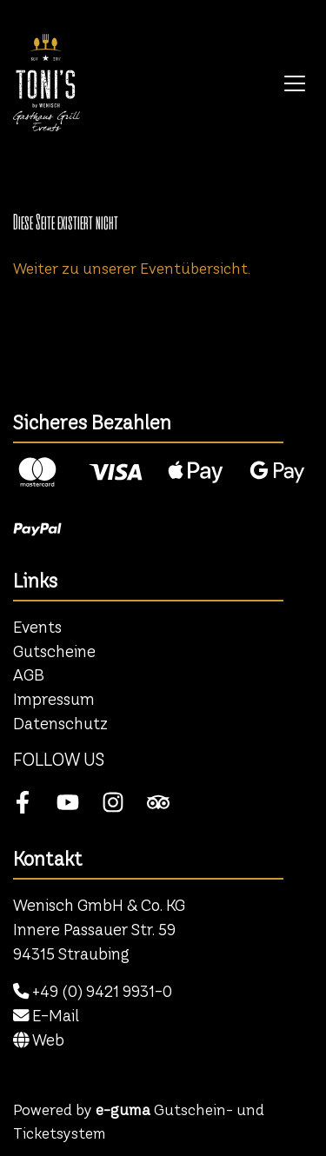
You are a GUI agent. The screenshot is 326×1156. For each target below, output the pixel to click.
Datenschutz (60, 724)
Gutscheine (54, 651)
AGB (28, 675)
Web (38, 1040)
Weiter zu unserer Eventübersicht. (131, 268)
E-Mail (46, 1016)
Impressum (54, 699)
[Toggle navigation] (294, 82)
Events (37, 627)
